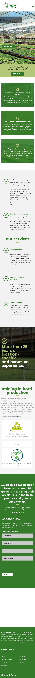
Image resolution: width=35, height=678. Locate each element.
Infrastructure (4, 662)
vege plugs (22, 656)
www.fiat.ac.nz (16, 416)
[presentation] (14, 567)
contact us (4, 665)
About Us (21, 662)
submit (7, 574)
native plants (22, 659)
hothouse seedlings (6, 659)
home (3, 656)
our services (8, 46)
